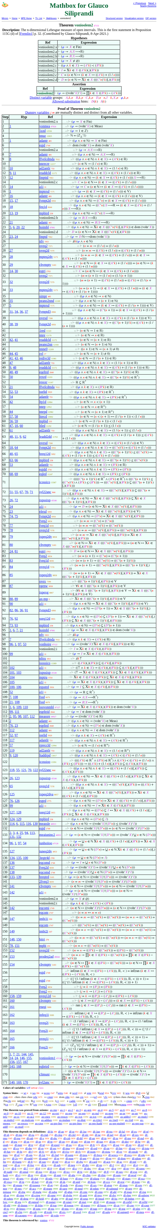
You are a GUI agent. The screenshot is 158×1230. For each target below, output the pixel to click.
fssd (42, 697)
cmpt (50, 1097)
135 (18, 858)
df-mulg (37, 1192)
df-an (61, 1131)
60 (21, 425)
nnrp (42, 406)
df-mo (19, 1134)
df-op (62, 1141)
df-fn (19, 1151)
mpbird (44, 213)
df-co (16, 1148)
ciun (5, 1097)
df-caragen (21, 1215)
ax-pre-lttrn (75, 1123)
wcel (74, 1093)
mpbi (42, 945)
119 (11, 750)
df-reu (17, 1138)
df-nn (99, 1165)
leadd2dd (45, 436)
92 (16, 618)
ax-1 (62, 1110)
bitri (42, 939)
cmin (129, 1101)
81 (16, 551)
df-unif (76, 1181)
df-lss (114, 1198)
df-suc (132, 1148)
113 (32, 833)
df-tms (65, 1208)
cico (63, 1104)
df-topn (136, 1181)
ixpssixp (44, 500)
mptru (43, 677)
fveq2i (43, 1031)
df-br (138, 1141)
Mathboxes (51, 18)
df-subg (53, 1192)
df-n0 (62, 1168)
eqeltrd (44, 372)
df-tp (50, 1141)
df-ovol (77, 1212)
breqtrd (44, 877)
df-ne (98, 1134)
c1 (57, 1101)
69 (16, 474)
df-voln (55, 1215)
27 (11, 250)
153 (12, 956)
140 (12, 1082)
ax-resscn (62, 1116)
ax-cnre (39, 1123)
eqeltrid (44, 711)
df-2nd (55, 1155)
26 (11, 500)
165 (12, 1038)
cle (114, 1101)
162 (12, 1015)
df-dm (28, 1148)
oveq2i (44, 1023)
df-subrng (143, 1195)
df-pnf (132, 1161)
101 (12, 672)
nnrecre (44, 163)
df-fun (7, 1151)
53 (16, 392)
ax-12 (43, 1113)
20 (18, 227)
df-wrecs (113, 1155)
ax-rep (68, 1113)
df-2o (15, 1158)
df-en (108, 1158)
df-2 (111, 1165)
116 (28, 823)
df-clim (86, 1175)
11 (14, 173)
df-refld (143, 1202)
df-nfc (85, 1134)
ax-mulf (19, 1126)
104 (12, 677)
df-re (30, 1175)
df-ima (66, 1148)
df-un (92, 1138)
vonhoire (45, 644)
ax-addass (46, 1120)
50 (11, 377)
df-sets (20, 1178)
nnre (42, 335)
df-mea (140, 1212)
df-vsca (8, 1181)
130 (35, 823)
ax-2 (70, 1110)
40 (11, 372)
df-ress (79, 1178)
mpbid (43, 421)
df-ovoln (38, 1215)
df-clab (44, 1134)
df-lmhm (129, 1198)
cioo (48, 1104)
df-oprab (133, 1151)
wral (101, 1093)
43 (16, 358)
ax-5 (111, 1110)
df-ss (115, 1138)
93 (16, 625)
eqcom (43, 912)
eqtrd (42, 801)
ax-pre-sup (138, 1123)
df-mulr (110, 1178)
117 (11, 740)
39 (16, 324)
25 (21, 833)
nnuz (42, 136)
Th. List (38, 18)
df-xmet (67, 1202)
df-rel (141, 1145)
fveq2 (43, 521)
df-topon (68, 1205)
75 (16, 516)
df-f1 (41, 1151)
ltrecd (43, 416)
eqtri (42, 271)
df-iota (145, 1148)
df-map (70, 1158)
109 (18, 707)
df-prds (64, 1185)
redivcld (44, 358)
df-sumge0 (123, 1212)
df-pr (38, 1141)
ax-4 (100, 1110)
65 (16, 454)
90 (11, 603)
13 (11, 213)
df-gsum (17, 1185)
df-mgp (128, 1192)
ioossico (44, 663)
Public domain (87, 1226)
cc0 (46, 1101)
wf (95, 1097)
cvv (114, 1093)
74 (11, 516)
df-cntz (84, 1192)
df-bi (50, 1131)
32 (11, 282)
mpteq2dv (46, 256)
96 (11, 644)
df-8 (37, 1168)
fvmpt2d (45, 200)
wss (127, 1093)
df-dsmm (23, 1205)
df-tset (35, 1181)
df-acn (106, 1161)
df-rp (126, 1168)
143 (12, 1066)
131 (12, 836)
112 (32, 716)
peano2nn (45, 344)
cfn (9, 1101)
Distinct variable (41, 97)
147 (12, 919)
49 (16, 372)
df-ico (53, 1171)
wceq (47, 1093)
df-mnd (79, 1188)
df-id (42, 1145)
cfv (106, 1097)
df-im (43, 1175)
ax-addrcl (125, 1116)
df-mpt (18, 1145)
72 (16, 500)
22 (23, 227)
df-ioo (39, 1171)
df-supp (69, 1155)
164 (12, 1031)
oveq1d (44, 530)
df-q (114, 1168)
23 (11, 236)
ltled (42, 425)
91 (26, 610)
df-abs (71, 1175)
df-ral (123, 1134)
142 (12, 892)
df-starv (126, 1178)
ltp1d (42, 402)
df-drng (24, 1198)
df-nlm (136, 1208)
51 (11, 492)
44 (11, 353)
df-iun (99, 1141)
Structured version (114, 18)
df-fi (30, 1161)
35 (11, 301)
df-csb (66, 1138)
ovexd (43, 318)
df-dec (87, 1168)
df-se (104, 1145)
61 (11, 430)
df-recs (128, 1155)
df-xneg (140, 1168)
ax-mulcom (27, 1120)
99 (11, 654)
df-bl (96, 1202)
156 (12, 1062)
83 (11, 560)
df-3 (123, 1165)
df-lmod (99, 1198)
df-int (87, 1141)
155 (28, 1058)
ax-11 (30, 1113)
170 (25, 1082)
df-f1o (65, 1151)
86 (16, 610)
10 (11, 168)
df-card (93, 1161)
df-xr (17, 1165)
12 (11, 177)
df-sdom (136, 1158)
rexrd (42, 377)
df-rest (120, 1181)
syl (41, 353)
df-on (106, 1148)
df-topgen (34, 1185)
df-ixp (96, 1158)
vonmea (44, 126)
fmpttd (43, 177)
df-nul (140, 1138)
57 (11, 416)
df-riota (106, 1151)
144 (23, 1054)
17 (16, 200)
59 (16, 421)
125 (12, 794)
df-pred (80, 1148)
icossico (44, 482)
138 (12, 872)
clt (101, 1101)
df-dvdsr (67, 1195)
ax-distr (81, 1120)
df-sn (26, 1141)
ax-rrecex (22, 1123)
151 (17, 945)
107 (25, 716)
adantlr (44, 397)
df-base (64, 1178)
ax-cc (17, 1116)
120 (15, 755)
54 (11, 397)
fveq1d (44, 525)
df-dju (79, 1161)
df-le (43, 1165)
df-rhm (127, 1195)
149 (12, 931)
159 (18, 996)
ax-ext (55, 1113)
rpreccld (44, 745)
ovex (42, 581)
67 (21, 492)
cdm (67, 1097)
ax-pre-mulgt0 (117, 1123)
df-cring (35, 1195)
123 (17, 778)
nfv (41, 241)
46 (21, 358)
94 (26, 833)
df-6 (14, 1168)
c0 (139, 1093)
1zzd (42, 130)
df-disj (125, 1141)
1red (42, 330)
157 (18, 1062)
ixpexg (44, 592)
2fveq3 (44, 881)
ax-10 (18, 1113)
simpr (43, 296)
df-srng (84, 1198)
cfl (75, 1104)
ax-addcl (108, 1116)
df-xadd (8, 1171)
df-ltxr (30, 1165)
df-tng (108, 1208)
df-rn (41, 1148)
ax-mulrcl (9, 1120)
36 (21, 311)
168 (18, 1066)
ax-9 (6, 1113)
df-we (116, 1145)
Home (14, 18)
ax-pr (122, 1113)
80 (11, 545)
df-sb (6, 1134)
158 (12, 996)
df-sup (42, 1161)
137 (12, 867)
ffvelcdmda (47, 159)
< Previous (139, 3)
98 (19, 716)
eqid (42, 145)
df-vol (91, 1212)
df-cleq (58, 1134)
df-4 (135, 1165)
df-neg (71, 1165)
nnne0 (43, 349)
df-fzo (93, 1171)
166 (12, 1047)
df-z (74, 1168)
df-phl (7, 1205)
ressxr (43, 382)
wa (34, 1093)
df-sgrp (63, 1188)
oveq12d (45, 996)
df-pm (83, 1158)
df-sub (57, 1165)
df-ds (62, 1181)
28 (11, 256)
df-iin (112, 1141)
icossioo (44, 762)
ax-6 (122, 1110)
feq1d (43, 207)
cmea (123, 1104)
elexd (43, 511)
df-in (103, 1138)
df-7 (26, 1168)
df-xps (138, 1185)
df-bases (101, 1205)
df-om (29, 1155)
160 (12, 1000)
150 (18, 939)
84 (11, 567)
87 (11, 586)
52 (11, 392)
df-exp (133, 1171)
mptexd (44, 191)
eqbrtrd (44, 1066)
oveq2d (44, 250)
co (134, 1097)
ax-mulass (64, 1120)
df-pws (79, 1185)
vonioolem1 (47, 1058)
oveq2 (43, 246)
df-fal (122, 1131)
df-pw (14, 1141)
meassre (44, 716)
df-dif (80, 1138)
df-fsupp (16, 1161)
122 (35, 770)
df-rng (142, 1192)
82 (11, 610)
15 (11, 200)
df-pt (50, 1185)
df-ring (20, 1195)
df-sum (117, 1175)
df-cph (33, 1212)
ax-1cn (78, 1116)
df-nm (79, 1208)
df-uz (101, 1168)
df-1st (42, 1155)
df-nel (110, 1134)
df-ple (49, 1181)
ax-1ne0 (113, 1120)
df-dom (122, 1158)
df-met (82, 1202)
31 (11, 311)
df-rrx (62, 1212)
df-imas (123, 1185)
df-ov (119, 1151)
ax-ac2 (30, 1116)
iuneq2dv (45, 851)
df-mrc (18, 1188)
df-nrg (122, 1208)
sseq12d (44, 618)
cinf (22, 1101)
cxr (88, 1101)
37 (26, 311)
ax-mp (43, 599)
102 (12, 667)
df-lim (119, 1148)
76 (11, 618)
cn (6, 1104)
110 (25, 707)
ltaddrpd (44, 755)
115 (22, 823)
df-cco (106, 1181)
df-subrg (8, 1198)
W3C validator (149, 1226)
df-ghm (68, 1192)
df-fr (92, 1145)
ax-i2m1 (97, 1120)
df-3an (96, 1131)
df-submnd (112, 1188)
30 (16, 271)
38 (11, 324)
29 (11, 264)
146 (22, 1058)
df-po (69, 1145)
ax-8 (144, 1110)
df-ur (6, 1195)
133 (12, 877)
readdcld (45, 173)
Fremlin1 (26, 33)
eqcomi (44, 908)
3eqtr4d (44, 858)
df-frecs (98, 1155)
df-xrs (93, 1185)
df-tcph (48, 1212)
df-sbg (21, 1192)
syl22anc (45, 492)
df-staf (69, 1198)
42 (11, 340)
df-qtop (108, 1185)
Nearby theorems (148, 6)
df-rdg (141, 1155)
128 (18, 812)
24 (16, 236)
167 (25, 1062)
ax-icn (93, 1116)
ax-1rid (129, 1120)
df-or (71, 1131)
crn (82, 1097)
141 (12, 886)
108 (15, 697)
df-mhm (94, 1188)
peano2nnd (46, 301)
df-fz (79, 1171)
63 (11, 460)
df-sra (18, 1202)
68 (11, 474)
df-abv (54, 1198)
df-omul (43, 1158)
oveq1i (44, 1038)
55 (16, 492)
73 (11, 625)
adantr (43, 140)
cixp (147, 1097)
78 (11, 530)
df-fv (78, 1151)
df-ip (21, 1181)
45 (16, 353)
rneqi (42, 1007)
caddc (72, 1101)
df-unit (83, 1195)
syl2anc (44, 1082)
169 (18, 1082)
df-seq (119, 1171)
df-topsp (85, 1205)
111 (17, 711)
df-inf (55, 1161)
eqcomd (44, 862)
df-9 (49, 1168)
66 (16, 460)
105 (12, 682)
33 (11, 290)
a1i (41, 186)
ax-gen (87, 1110)
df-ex (134, 1131)
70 (26, 492)
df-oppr (51, 1195)
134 (12, 858)
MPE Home (26, 18)
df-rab (30, 1138)
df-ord (93, 1148)
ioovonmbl (46, 707)
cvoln (142, 1104)
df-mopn (111, 1202)
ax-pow (109, 1113)
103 (18, 672)
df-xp (128, 1145)
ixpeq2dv (45, 536)
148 (12, 939)
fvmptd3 (45, 311)
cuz (21, 1104)
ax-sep (82, 1113)
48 (14, 367)
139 (18, 877)
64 (16, 447)
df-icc (66, 1171)
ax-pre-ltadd (95, 1123)
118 (11, 770)
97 (19, 644)
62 (24, 436)
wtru (60, 1093)
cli (89, 1104)
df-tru (109, 1131)
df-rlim (102, 1175)
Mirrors (5, 18)
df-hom (92, 1181)
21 (11, 222)
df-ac (119, 1161)
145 (30, 1054)
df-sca (141, 1178)
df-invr (98, 1195)
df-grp (128, 1188)
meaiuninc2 (47, 834)
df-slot (34, 1178)
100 (12, 687)
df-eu (31, 1134)
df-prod (132, 1175)
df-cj (18, 1175)
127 (12, 812)
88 (11, 599)
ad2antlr (44, 168)
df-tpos (83, 1155)
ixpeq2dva (46, 794)
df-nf (146, 1131)
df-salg (106, 1212)
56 (11, 421)
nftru (42, 658)
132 (18, 836)
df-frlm (39, 1205)
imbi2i (43, 931)
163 (12, 1023)
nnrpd (43, 411)
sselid (43, 392)
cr (34, 1101)
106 (18, 687)
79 (11, 536)
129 (18, 819)
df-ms (51, 1208)
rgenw (43, 586)
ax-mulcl (142, 1116)
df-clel (72, 1134)
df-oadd (28, 1158)
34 (16, 311)
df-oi (67, 1161)
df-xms (37, 1208)
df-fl (106, 1171)
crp (35, 1104)
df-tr (30, 1145)
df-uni (74, 1141)
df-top (53, 1205)
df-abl (113, 1192)
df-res (53, 1148)
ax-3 (78, 1110)
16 (11, 196)
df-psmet (51, 1202)
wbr (35, 1097)
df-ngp (93, 1208)
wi (25, 1093)
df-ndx (49, 1178)
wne (89, 1093)
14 (11, 186)
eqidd (43, 469)
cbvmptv (45, 264)
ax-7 (133, 1110)
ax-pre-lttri (56, 1123)
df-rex (135, 1134)
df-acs (32, 1188)
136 (12, 862)
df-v (42, 1138)
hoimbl (44, 227)
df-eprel (55, 1145)
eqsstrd (44, 687)
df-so (81, 1145)
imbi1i (43, 919)
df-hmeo (20, 1208)
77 (11, 525)
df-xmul (23, 1171)
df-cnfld (127, 1202)
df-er (56, 1158)
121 (23, 770)
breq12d (44, 454)
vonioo (43, 1220)
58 (16, 416)
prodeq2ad (46, 956)
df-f (30, 1151)
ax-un (134, 1113)
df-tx (6, 1208)
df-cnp (130, 1205)
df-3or (83, 1131)
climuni (44, 1074)
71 (31, 492)
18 (11, 207)
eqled (43, 474)
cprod (104, 1104)
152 (12, 950)
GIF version (150, 18)
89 (16, 599)
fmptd (43, 236)
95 (14, 716)
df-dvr (112, 1195)
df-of (17, 1155)
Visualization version (134, 18)
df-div (85, 1165)
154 (12, 964)
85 (11, 575)
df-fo (53, 1151)
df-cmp (145, 1205)
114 (11, 823)
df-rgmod (33, 1202)
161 (12, 1007)
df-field (40, 1198)
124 (12, 819)
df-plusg (94, 1178)
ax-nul (95, 1113)
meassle (44, 823)
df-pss (127, 1138)
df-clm (18, 1212)
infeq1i (44, 1015)
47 (11, 363)
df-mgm (47, 1188)
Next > (152, 3)
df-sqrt (57, 1175)
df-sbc (53, 1138)
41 (16, 340)
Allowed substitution (66, 101)
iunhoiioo (45, 843)
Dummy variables (37, 112)
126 (17, 801)
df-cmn (99, 1192)
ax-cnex (45, 1116)
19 (16, 213)
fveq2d (44, 867)
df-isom (91, 1151)
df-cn (116, 1205)
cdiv (143, 1101)
